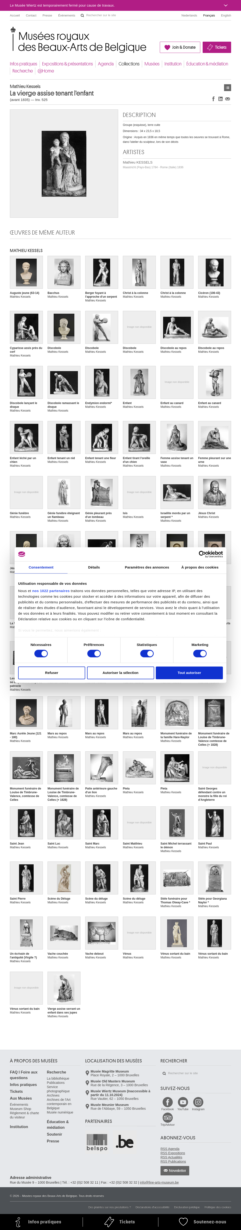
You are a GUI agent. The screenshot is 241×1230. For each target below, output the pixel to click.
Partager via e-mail (227, 98)
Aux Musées (21, 1098)
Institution (173, 63)
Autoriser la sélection (121, 673)
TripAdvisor (168, 1124)
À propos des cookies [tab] (200, 567)
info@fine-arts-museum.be (159, 1182)
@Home (46, 70)
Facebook (167, 1109)
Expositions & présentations (67, 63)
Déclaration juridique (187, 1207)
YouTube (183, 1109)
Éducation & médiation (207, 63)
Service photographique (58, 1089)
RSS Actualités (171, 1157)
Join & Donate (184, 47)
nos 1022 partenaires (51, 591)
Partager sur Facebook (213, 98)
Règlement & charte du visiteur (24, 1115)
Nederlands (189, 15)
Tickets (220, 47)
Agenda (106, 63)
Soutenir (54, 1134)
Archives (53, 1095)
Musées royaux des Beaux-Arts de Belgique (10, 30)
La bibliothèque (58, 1078)
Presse (47, 15)
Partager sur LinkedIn (220, 98)
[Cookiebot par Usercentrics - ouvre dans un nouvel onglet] (202, 554)
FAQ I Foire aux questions (23, 1075)
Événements (66, 15)
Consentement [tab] (41, 567)
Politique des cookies (218, 1207)
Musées (152, 63)
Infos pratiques (23, 63)
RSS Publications (173, 1161)
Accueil (15, 15)
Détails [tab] (94, 567)
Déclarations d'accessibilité (152, 1207)
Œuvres (227, 87)
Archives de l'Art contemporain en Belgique (59, 1104)
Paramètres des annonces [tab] (147, 567)
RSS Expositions (173, 1153)
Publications (56, 1083)
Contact (31, 15)
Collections (129, 63)
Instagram (198, 1109)
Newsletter (177, 1171)
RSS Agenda (170, 1149)
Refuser (51, 673)
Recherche (22, 70)
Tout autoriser (189, 673)
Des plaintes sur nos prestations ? (109, 1207)
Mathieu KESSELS (153, 164)
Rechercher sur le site (82, 16)
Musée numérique (60, 1112)
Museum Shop (20, 1109)
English (226, 15)
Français (209, 15)
